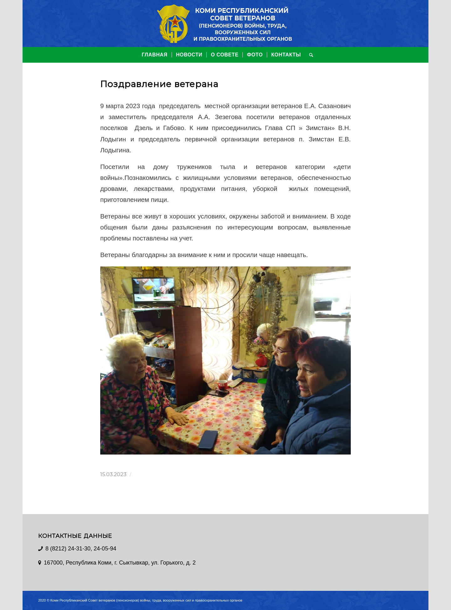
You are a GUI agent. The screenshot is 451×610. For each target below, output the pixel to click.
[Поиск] (309, 55)
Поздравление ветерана (159, 84)
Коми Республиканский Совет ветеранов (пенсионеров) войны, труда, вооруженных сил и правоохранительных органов (146, 600)
